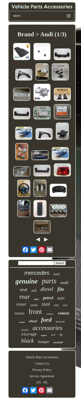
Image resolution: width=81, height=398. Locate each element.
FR (45, 382)
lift (61, 334)
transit (22, 322)
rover (21, 304)
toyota (24, 329)
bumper (43, 342)
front (35, 311)
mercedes (36, 273)
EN (39, 382)
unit (65, 305)
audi (64, 282)
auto (61, 298)
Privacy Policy (42, 370)
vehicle (63, 313)
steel (53, 334)
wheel (33, 321)
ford (46, 319)
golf (34, 290)
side (56, 305)
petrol (48, 297)
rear (24, 296)
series (34, 305)
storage (29, 334)
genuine (26, 281)
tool (46, 304)
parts (49, 281)
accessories (47, 327)
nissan (20, 313)
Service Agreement (41, 376)
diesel (46, 289)
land (56, 274)
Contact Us (42, 363)
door (36, 299)
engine (44, 335)
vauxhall (58, 342)
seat (23, 289)
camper (50, 313)
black (27, 340)
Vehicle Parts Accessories (42, 357)
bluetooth (60, 321)
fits (60, 289)
